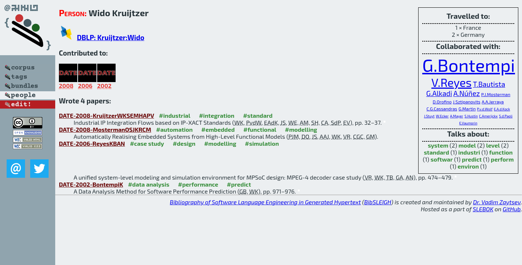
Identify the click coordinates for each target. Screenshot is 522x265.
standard (436, 152)
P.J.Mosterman (495, 94)
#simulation (262, 143)
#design (184, 143)
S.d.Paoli (505, 116)
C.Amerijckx (488, 116)
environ (468, 166)
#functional (259, 129)
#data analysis (148, 184)
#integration (216, 115)
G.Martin (467, 108)
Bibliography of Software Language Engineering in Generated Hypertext (265, 201)
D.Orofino (442, 101)
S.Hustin (471, 116)
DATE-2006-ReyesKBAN (92, 143)
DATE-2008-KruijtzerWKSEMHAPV (106, 115)
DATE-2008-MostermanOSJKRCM (105, 129)
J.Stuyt (429, 116)
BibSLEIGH (377, 201)
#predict (239, 184)
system (438, 145)
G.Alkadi (439, 93)
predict (472, 159)
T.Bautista (489, 84)
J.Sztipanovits (466, 101)
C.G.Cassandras (442, 108)
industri (469, 152)
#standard (257, 115)
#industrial (174, 115)
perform (502, 159)
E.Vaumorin (468, 123)
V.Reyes (451, 82)
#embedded (218, 129)
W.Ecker (442, 116)
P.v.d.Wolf (485, 109)
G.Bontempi (468, 64)
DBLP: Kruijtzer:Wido (110, 37)
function (501, 152)
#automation (174, 129)
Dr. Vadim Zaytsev (497, 201)
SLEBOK (483, 208)
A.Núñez (467, 93)
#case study (147, 143)
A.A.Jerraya (493, 101)
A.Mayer (456, 116)
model (467, 145)
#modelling (301, 129)
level (493, 145)
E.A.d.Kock (502, 109)
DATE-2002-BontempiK (91, 184)
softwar (442, 159)
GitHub (512, 208)
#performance (198, 184)
